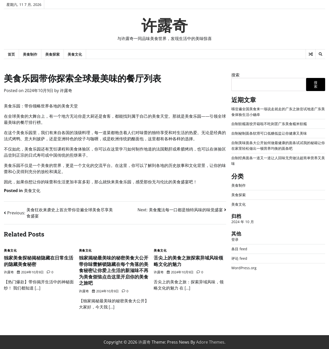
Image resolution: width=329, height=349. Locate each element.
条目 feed (239, 246)
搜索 (235, 75)
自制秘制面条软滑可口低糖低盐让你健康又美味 (269, 133)
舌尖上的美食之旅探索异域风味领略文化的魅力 (188, 260)
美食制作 (30, 54)
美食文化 (75, 54)
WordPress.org (244, 265)
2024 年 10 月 (242, 220)
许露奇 (164, 26)
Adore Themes (210, 342)
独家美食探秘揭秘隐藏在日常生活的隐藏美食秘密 (38, 260)
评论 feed (239, 256)
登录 (235, 237)
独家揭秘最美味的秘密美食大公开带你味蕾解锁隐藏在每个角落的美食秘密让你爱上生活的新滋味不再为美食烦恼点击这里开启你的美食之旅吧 (113, 270)
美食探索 (52, 54)
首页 (11, 54)
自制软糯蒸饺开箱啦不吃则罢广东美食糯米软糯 (269, 123)
